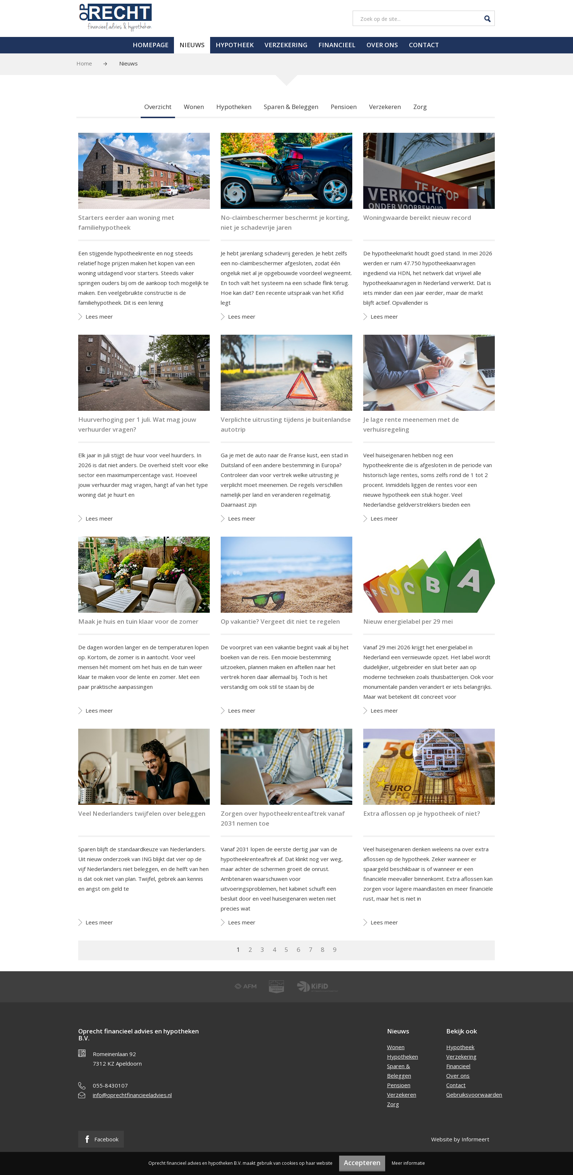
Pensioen (344, 106)
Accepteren (362, 1162)
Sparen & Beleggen (291, 106)
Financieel (337, 45)
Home (84, 63)
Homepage (150, 45)
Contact (424, 45)
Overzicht (157, 106)
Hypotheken (233, 106)
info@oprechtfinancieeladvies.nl (132, 1095)
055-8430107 (110, 1085)
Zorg (420, 106)
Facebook (101, 1139)
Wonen (194, 106)
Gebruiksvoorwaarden (474, 1094)
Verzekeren (385, 106)
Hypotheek (235, 45)
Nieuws (192, 45)
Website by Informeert (460, 1139)
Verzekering (286, 45)
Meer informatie (408, 1163)
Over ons (382, 45)
